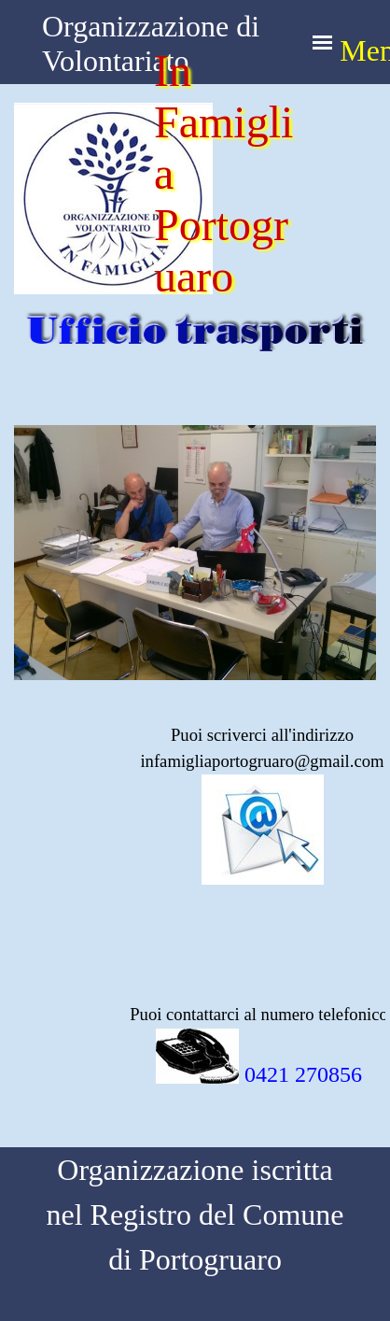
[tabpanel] (195, 838)
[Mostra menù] (322, 42)
